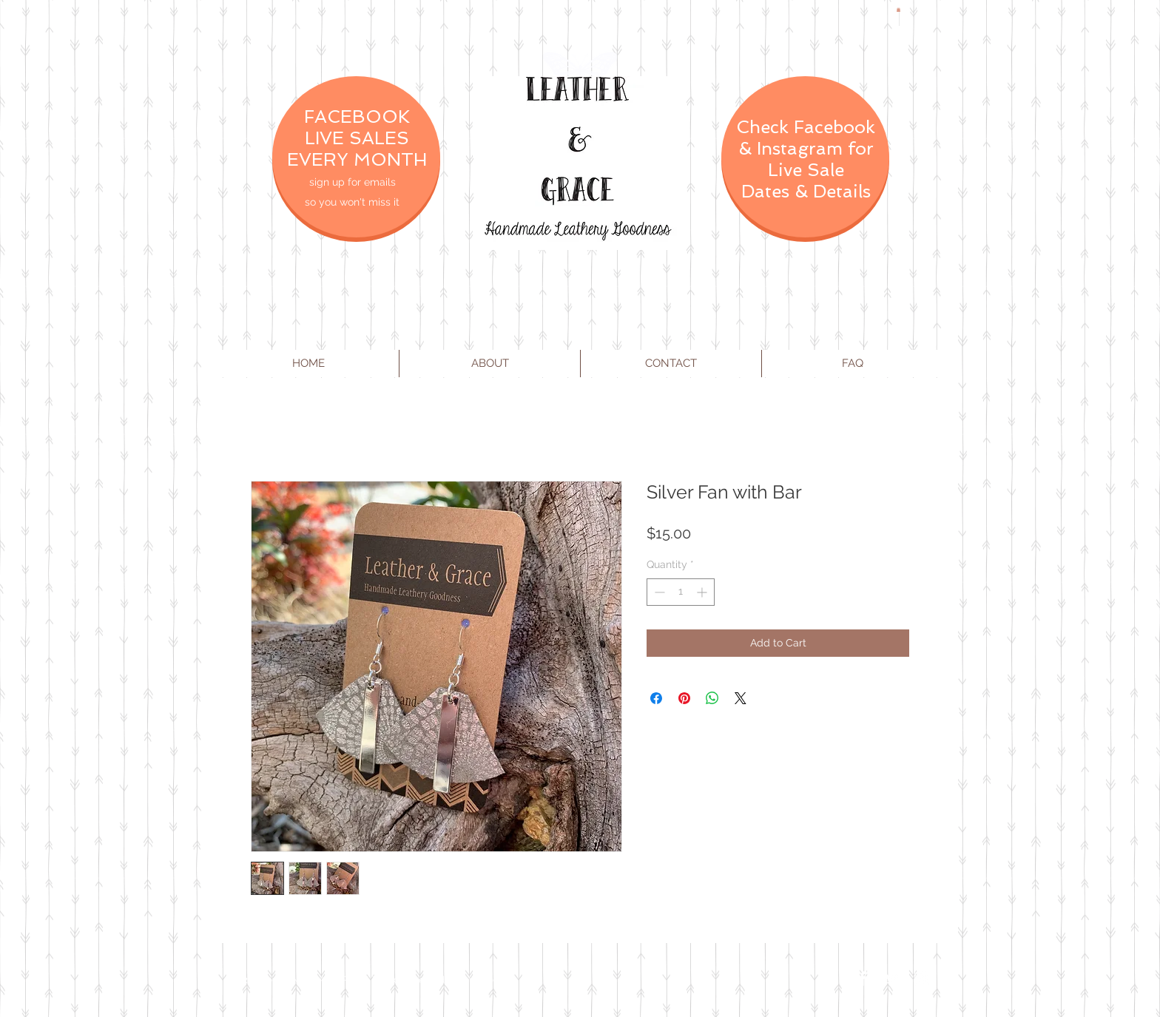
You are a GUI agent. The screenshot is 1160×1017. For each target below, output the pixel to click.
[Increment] (703, 592)
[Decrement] (658, 592)
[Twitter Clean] (892, 978)
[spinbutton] (680, 592)
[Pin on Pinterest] (684, 698)
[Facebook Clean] (862, 978)
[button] (898, 9)
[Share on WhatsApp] (712, 698)
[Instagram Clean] (921, 978)
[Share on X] (740, 698)
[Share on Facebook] (656, 698)
